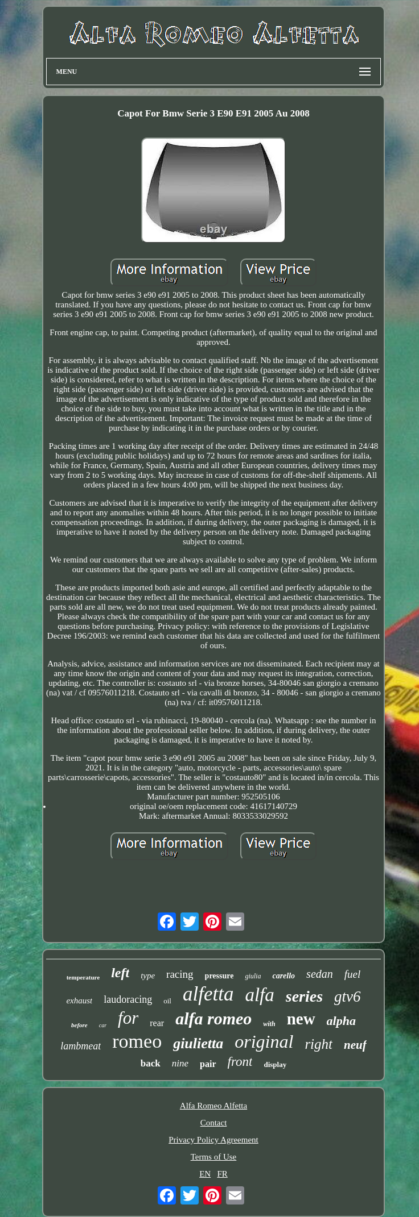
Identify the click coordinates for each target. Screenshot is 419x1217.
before (79, 1025)
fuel (352, 974)
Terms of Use (214, 1156)
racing (179, 974)
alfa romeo (213, 1018)
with (269, 1024)
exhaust (79, 1000)
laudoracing (128, 999)
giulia (253, 976)
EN (205, 1173)
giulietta (198, 1043)
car (102, 1025)
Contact (213, 1122)
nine (180, 1063)
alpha (341, 1021)
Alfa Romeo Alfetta (213, 1105)
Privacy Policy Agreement (213, 1139)
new (301, 1019)
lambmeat (80, 1046)
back (151, 1063)
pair (208, 1064)
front (240, 1062)
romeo (137, 1041)
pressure (219, 976)
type (148, 975)
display (275, 1064)
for (128, 1018)
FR (222, 1173)
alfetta (208, 994)
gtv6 (347, 996)
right (318, 1044)
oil (167, 1001)
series (304, 996)
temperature (83, 977)
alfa (259, 995)
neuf (355, 1045)
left (120, 972)
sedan (319, 974)
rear (157, 1023)
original (264, 1041)
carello (283, 976)
